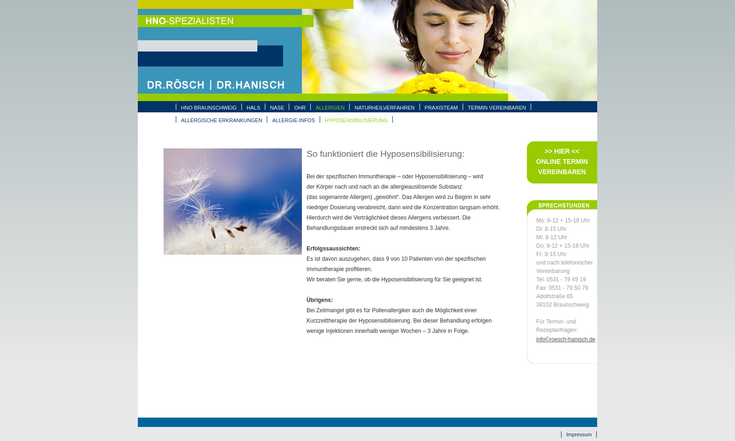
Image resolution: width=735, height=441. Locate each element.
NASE (277, 107)
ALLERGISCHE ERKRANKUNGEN (221, 120)
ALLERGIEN (330, 107)
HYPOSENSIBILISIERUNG (356, 120)
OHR (300, 107)
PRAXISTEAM (441, 107)
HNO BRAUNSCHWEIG (209, 107)
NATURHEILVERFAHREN (385, 107)
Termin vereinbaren (497, 107)
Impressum (579, 434)
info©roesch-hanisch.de (565, 339)
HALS (253, 107)
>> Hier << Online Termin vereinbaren (562, 161)
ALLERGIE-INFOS (293, 120)
